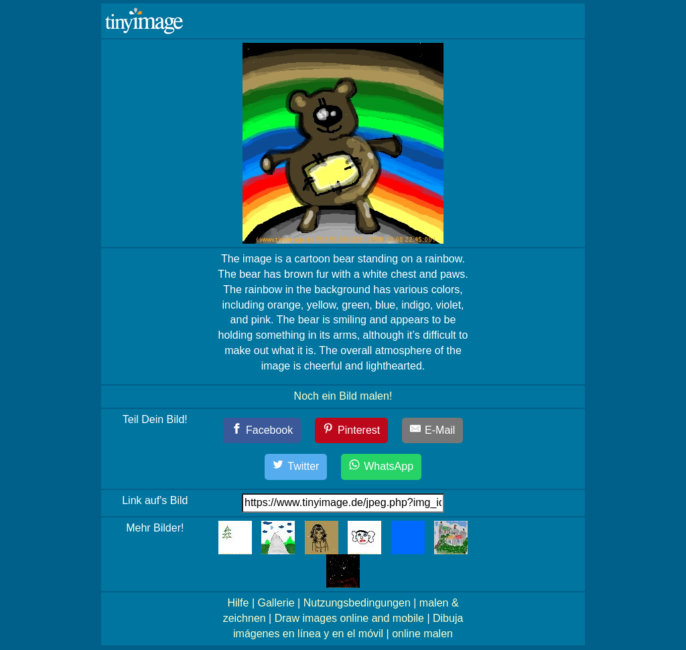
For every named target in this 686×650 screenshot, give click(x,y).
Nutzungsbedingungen (357, 602)
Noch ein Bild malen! (343, 396)
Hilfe (238, 602)
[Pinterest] (352, 431)
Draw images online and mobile (349, 618)
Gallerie (275, 602)
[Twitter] (296, 467)
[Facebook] (262, 431)
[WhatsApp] (381, 467)
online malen (422, 633)
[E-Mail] (433, 431)
